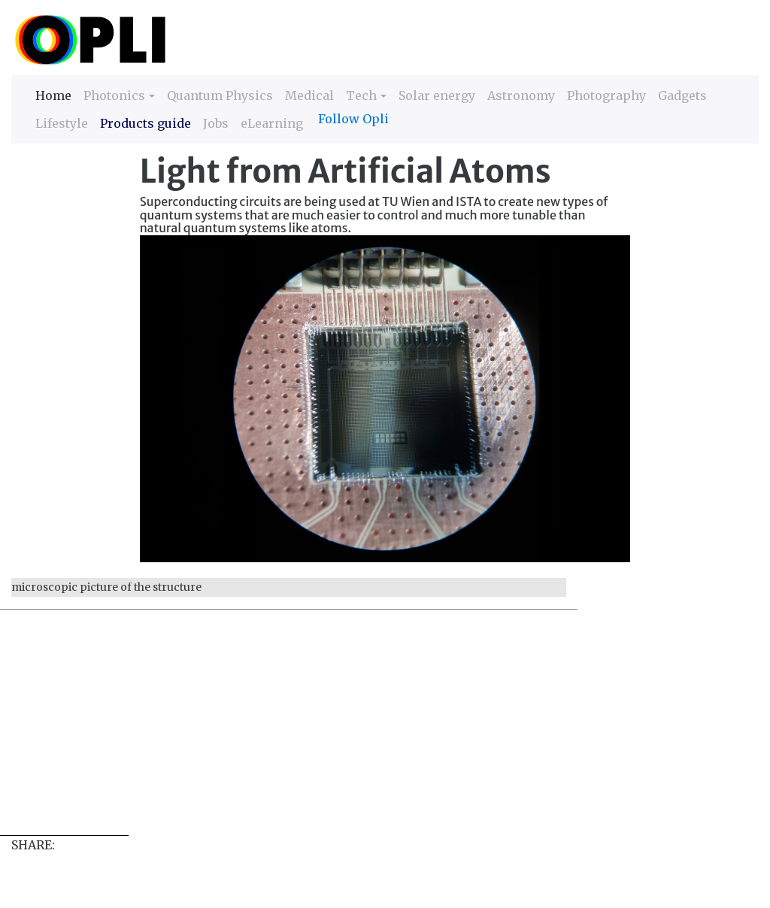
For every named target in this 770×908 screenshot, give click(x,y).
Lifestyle (61, 123)
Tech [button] (361, 95)
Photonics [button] (114, 95)
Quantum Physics (220, 95)
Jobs (216, 123)
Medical (309, 95)
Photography (606, 95)
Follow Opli (353, 118)
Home (53, 94)
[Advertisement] (385, 730)
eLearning (272, 123)
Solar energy (437, 95)
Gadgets (682, 95)
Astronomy (521, 95)
